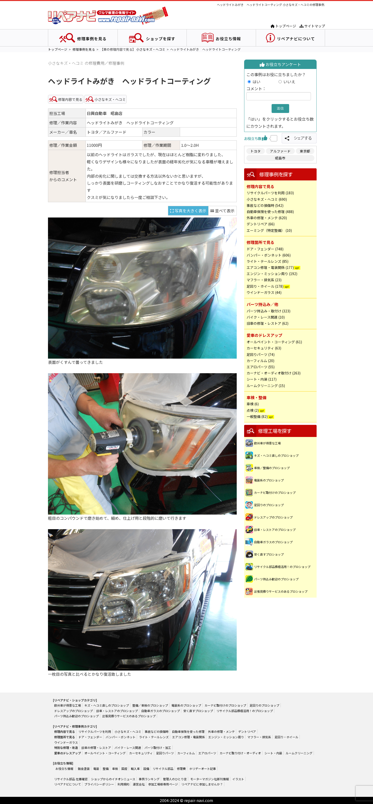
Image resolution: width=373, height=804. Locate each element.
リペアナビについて (296, 39)
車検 (115, 768)
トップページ (283, 25)
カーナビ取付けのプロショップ (275, 492)
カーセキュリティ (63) (264, 348)
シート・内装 (273, 753)
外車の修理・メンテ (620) (267, 217)
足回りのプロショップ (269, 505)
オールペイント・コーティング (105, 753)
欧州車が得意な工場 (267, 443)
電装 (96, 768)
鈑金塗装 (84, 768)
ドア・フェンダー (90, 737)
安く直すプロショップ (269, 554)
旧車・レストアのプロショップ (275, 529)
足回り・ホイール (286, 737)
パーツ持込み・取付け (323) (268, 310)
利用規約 (123, 784)
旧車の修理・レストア (96, 747)
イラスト (238, 779)
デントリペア (247, 731)
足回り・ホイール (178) (265, 286)
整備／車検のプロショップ (150, 705)
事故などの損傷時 (156, 731)
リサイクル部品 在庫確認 (71, 779)
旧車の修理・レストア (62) (267, 323)
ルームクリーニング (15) (266, 385)
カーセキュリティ (141, 753)
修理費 (181, 768)
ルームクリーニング (299, 753)
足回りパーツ (165, 753)
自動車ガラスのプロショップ (273, 542)
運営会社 (139, 784)
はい (264, 82)
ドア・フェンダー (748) (265, 248)
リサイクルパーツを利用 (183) (270, 192)
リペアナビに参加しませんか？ (202, 784)
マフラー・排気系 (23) (264, 279)
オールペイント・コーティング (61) (274, 341)
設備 (146, 768)
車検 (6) (253, 403)
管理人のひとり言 (175, 779)
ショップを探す (160, 39)
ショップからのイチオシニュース (113, 779)
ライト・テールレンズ (154, 737)
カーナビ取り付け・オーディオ (240, 753)
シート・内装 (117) (262, 379)
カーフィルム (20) (260, 360)
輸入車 (135, 768)
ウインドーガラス (66, 742)
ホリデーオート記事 (202, 768)
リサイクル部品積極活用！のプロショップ (282, 567)
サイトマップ (312, 25)
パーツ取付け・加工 (157, 747)
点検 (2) (253, 410)
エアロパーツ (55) (261, 366)
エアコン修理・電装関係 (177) (270, 267)
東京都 (305, 151)
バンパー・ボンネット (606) (269, 255)
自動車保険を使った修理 (188, 731)
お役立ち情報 (228, 39)
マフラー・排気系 (259, 737)
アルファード (280, 151)
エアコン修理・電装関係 (188, 737)
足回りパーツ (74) (261, 354)
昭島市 (280, 157)
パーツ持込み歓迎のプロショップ (276, 579)
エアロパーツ (207, 753)
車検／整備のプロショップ (272, 468)
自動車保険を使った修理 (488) (270, 211)
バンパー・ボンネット (121, 737)
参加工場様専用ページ (163, 784)
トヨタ (255, 151)
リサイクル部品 (163, 768)
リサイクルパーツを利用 (94, 731)
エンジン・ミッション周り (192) (272, 273)
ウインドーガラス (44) (264, 292)
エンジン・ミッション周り (226, 737)
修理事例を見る (92, 39)
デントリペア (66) (261, 223)
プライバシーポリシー (99, 784)
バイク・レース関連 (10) (266, 317)
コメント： (256, 88)
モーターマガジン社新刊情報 (209, 779)
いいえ (289, 82)
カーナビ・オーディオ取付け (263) (274, 372)
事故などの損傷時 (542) (265, 205)
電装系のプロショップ (269, 480)
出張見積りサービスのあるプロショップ (280, 591)
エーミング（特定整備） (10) (269, 230)
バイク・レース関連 (128, 747)
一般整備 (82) (257, 416)
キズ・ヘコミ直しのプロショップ (276, 455)
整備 (106, 768)
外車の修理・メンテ (221, 731)
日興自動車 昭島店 (104, 113)
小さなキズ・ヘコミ (150, 49)
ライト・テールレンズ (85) (267, 261)
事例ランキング (149, 779)
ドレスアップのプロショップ (273, 517)
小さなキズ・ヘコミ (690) (267, 199)
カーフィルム (186, 753)
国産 (124, 768)
